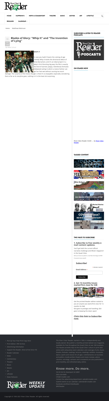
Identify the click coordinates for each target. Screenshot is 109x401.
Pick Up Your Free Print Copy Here (19, 341)
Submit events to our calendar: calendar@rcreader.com (76, 382)
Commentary (11, 359)
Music (62, 16)
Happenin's (20, 16)
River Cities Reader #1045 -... (83, 141)
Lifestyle (90, 16)
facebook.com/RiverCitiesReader (67, 384)
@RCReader (60, 386)
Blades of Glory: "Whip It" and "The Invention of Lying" (39, 39)
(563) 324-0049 (61, 374)
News (9, 356)
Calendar (22, 21)
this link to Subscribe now (88, 317)
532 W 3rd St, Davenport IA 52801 (68, 372)
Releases (10, 21)
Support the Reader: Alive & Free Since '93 (22, 350)
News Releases (12, 377)
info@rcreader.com (63, 377)
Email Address (82, 270)
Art (80, 16)
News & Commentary (37, 16)
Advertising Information (15, 347)
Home (9, 16)
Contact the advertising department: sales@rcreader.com (76, 379)
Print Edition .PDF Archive (16, 344)
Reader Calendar (13, 353)
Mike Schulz (12, 47)
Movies (72, 16)
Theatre (52, 16)
